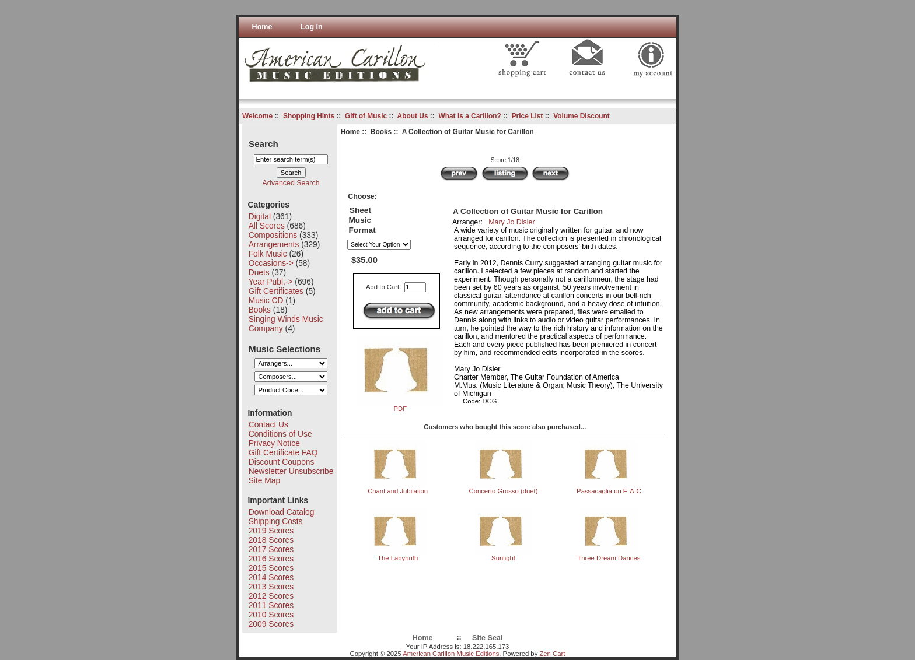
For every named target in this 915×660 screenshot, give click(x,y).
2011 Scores (271, 605)
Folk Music (268, 253)
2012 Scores (271, 596)
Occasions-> (271, 263)
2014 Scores (271, 577)
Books (381, 132)
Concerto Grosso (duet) (503, 490)
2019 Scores (271, 530)
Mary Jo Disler (511, 222)
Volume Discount (581, 116)
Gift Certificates (276, 291)
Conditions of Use (280, 433)
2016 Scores (271, 558)
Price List (527, 116)
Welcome (257, 116)
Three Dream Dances (608, 557)
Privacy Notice (274, 443)
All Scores (267, 225)
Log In (312, 27)
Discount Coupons (282, 461)
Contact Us (268, 424)
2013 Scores (271, 586)
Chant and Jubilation (398, 490)
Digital (260, 216)
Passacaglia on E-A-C (609, 490)
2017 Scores (271, 549)
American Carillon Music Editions (451, 653)
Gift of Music (366, 116)
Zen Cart (552, 653)
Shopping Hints (308, 116)
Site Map (264, 480)
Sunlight (503, 557)
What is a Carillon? (469, 116)
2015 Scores (271, 568)
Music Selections (284, 348)
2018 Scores (271, 540)
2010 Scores (271, 614)
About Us (412, 116)
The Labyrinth (398, 557)
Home (262, 27)
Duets (259, 272)
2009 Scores (271, 624)
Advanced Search (291, 183)
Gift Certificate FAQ (283, 452)
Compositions (273, 235)
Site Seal (487, 638)
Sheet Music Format (361, 220)
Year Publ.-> (271, 281)
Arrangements (274, 244)
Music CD (266, 300)
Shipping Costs (276, 521)
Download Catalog (282, 512)
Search (263, 143)
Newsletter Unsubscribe (291, 471)
